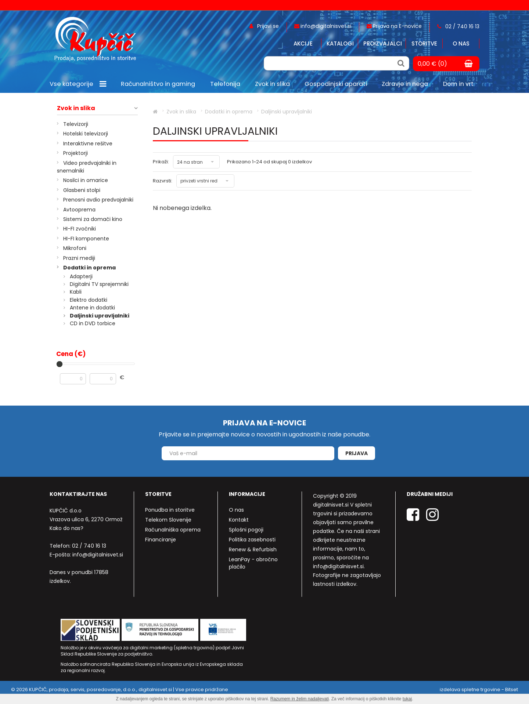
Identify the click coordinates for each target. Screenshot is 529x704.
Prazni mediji (79, 258)
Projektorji (75, 153)
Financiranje (160, 539)
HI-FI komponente (86, 238)
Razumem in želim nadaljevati (299, 698)
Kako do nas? (66, 528)
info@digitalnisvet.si (97, 554)
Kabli (76, 291)
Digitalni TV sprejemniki (99, 284)
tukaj (407, 698)
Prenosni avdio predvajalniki (98, 199)
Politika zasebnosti (252, 539)
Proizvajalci (382, 43)
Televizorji (75, 124)
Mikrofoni (74, 248)
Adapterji (81, 276)
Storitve (424, 43)
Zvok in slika (76, 108)
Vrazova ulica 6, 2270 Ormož (86, 519)
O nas (461, 43)
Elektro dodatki (88, 300)
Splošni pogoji (246, 529)
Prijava (356, 453)
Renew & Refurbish (253, 549)
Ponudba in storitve (170, 510)
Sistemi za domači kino (92, 219)
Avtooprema (79, 209)
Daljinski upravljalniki (99, 315)
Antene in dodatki (92, 307)
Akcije (303, 43)
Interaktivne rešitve (87, 143)
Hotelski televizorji (85, 133)
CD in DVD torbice (92, 323)
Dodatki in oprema (89, 267)
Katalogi (340, 43)
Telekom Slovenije (168, 519)
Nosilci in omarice (85, 180)
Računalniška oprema (173, 529)
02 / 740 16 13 (89, 545)
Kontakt (239, 519)
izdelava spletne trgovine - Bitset (479, 689)
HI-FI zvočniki (79, 228)
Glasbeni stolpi (81, 190)
